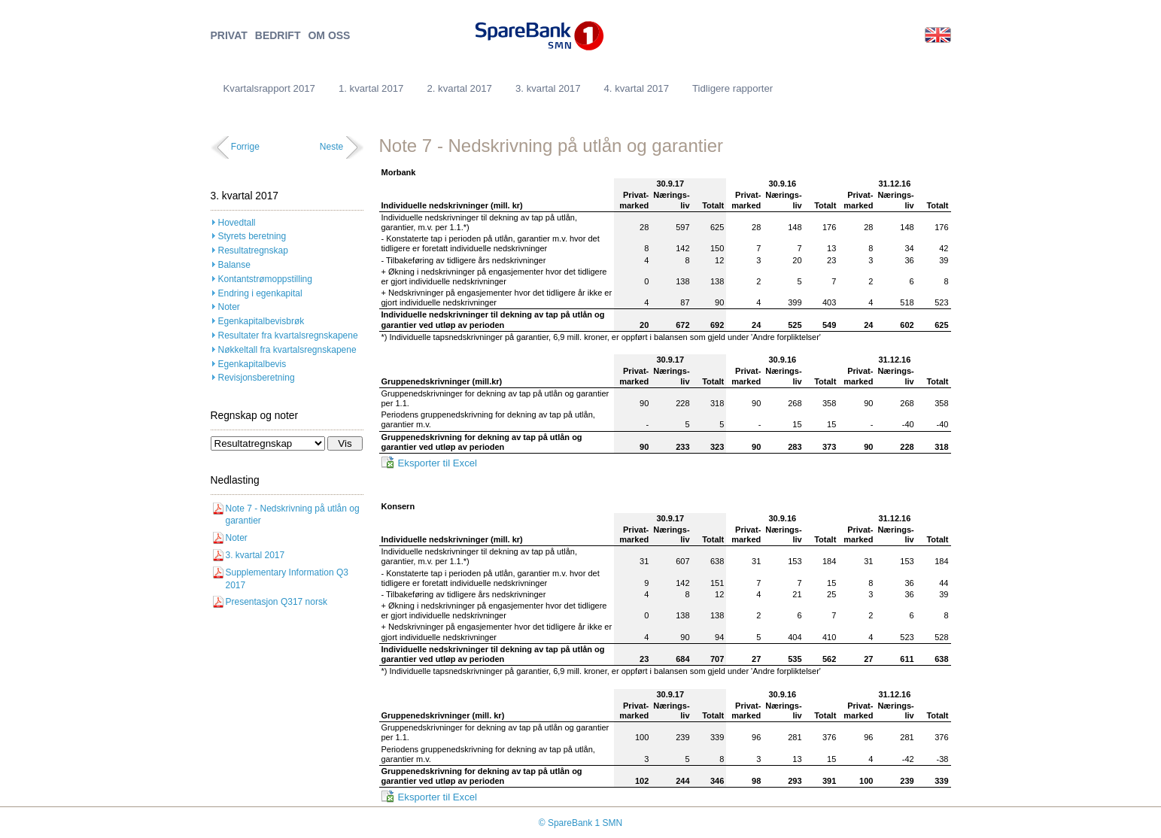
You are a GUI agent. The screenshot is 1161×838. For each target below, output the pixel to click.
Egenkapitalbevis (252, 364)
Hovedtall (237, 222)
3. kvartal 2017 (548, 88)
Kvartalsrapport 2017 (269, 88)
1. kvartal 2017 (371, 88)
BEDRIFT (278, 35)
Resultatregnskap (253, 250)
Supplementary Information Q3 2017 (287, 579)
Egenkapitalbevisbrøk (261, 321)
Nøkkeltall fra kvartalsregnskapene (287, 350)
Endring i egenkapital (260, 293)
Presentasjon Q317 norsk (276, 602)
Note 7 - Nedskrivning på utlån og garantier (293, 515)
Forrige (245, 146)
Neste (331, 146)
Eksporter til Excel (438, 463)
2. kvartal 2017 (459, 88)
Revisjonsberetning (256, 377)
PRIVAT (229, 35)
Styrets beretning (252, 236)
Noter (229, 307)
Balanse (234, 265)
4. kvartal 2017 (636, 88)
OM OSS (329, 35)
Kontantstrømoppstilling (265, 279)
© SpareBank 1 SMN (581, 823)
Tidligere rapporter (732, 88)
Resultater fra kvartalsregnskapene (288, 335)
